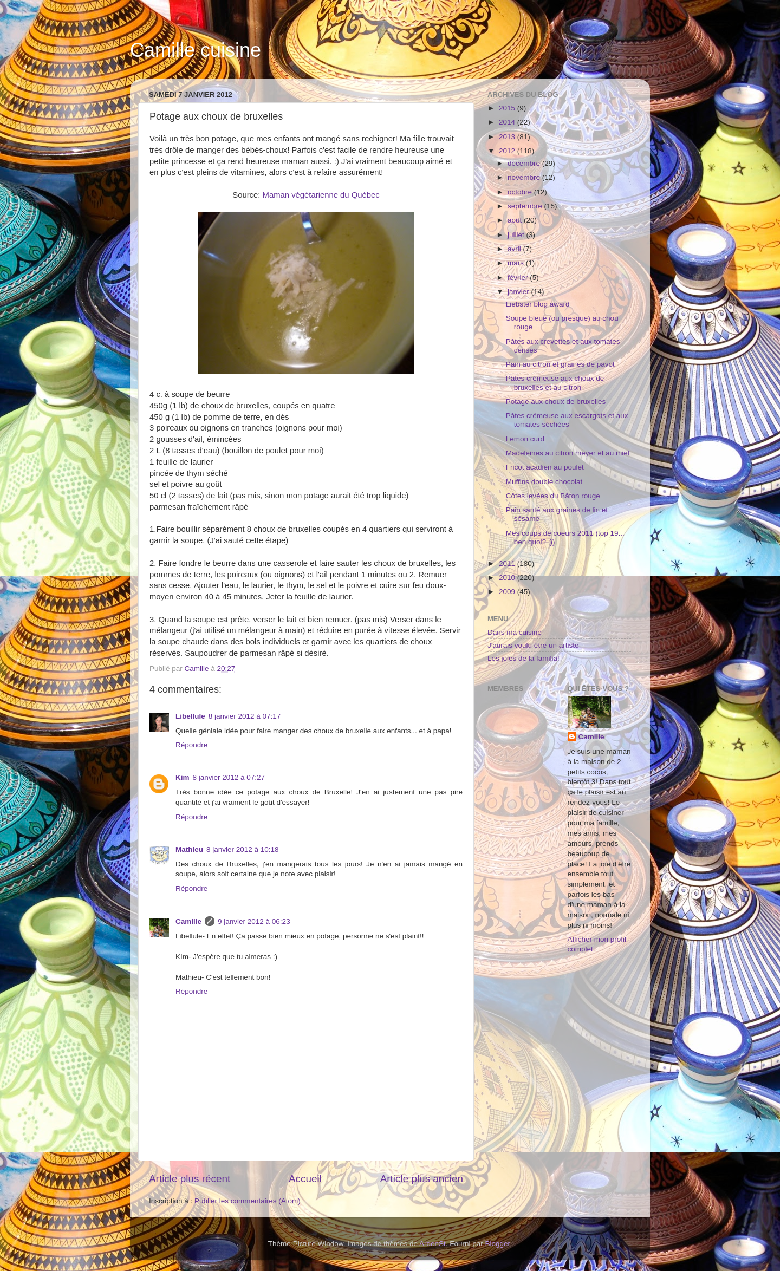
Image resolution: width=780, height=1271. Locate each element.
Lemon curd (525, 439)
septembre (526, 206)
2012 (508, 151)
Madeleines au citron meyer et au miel (567, 453)
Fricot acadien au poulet (545, 467)
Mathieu (189, 849)
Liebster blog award (538, 304)
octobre (521, 192)
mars (517, 263)
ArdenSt (432, 1244)
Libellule (190, 716)
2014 (508, 122)
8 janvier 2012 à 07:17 (245, 716)
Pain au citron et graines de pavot (560, 364)
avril (515, 249)
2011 (508, 563)
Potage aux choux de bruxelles (556, 401)
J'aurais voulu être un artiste (532, 645)
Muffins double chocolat (544, 482)
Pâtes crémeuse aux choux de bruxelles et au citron (555, 382)
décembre (525, 163)
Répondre (191, 745)
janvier (519, 292)
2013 (508, 137)
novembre (525, 177)
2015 (508, 108)
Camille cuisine (195, 50)
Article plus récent (189, 1178)
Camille (189, 921)
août (516, 220)
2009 (508, 592)
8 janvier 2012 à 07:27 (229, 777)
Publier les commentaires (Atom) (247, 1201)
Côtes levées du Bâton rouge (553, 496)
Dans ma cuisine (514, 632)
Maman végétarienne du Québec (321, 195)
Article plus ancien (421, 1178)
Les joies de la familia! (523, 658)
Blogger (497, 1244)
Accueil (305, 1178)
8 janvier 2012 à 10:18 (242, 849)
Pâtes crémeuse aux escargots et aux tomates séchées (567, 420)
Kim (183, 777)
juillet (517, 235)
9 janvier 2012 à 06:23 (254, 921)
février (519, 277)
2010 (508, 577)
